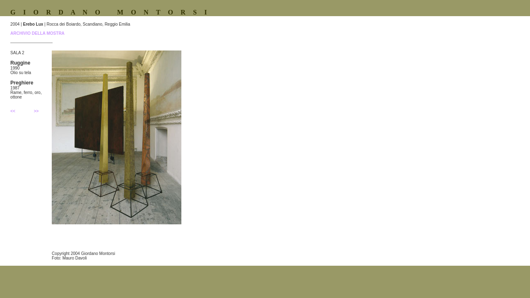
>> (36, 111)
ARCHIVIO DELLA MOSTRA (37, 33)
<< (12, 111)
